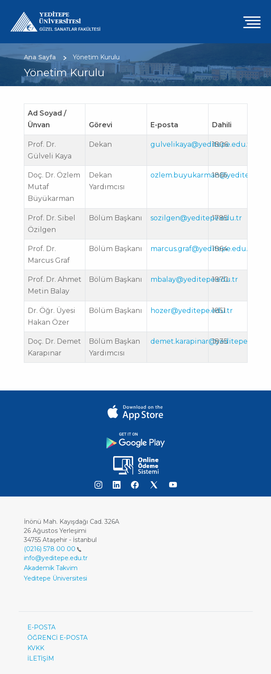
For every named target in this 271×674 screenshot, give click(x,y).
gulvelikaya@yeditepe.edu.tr (201, 144)
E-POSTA (41, 627)
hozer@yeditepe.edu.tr (191, 310)
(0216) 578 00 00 (53, 549)
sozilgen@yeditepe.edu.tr (196, 218)
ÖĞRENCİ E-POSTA (57, 638)
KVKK (35, 648)
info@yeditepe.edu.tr (56, 558)
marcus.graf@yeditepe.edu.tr (202, 249)
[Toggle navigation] (252, 21)
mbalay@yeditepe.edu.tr (194, 279)
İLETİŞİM (40, 658)
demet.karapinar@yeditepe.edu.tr (210, 341)
